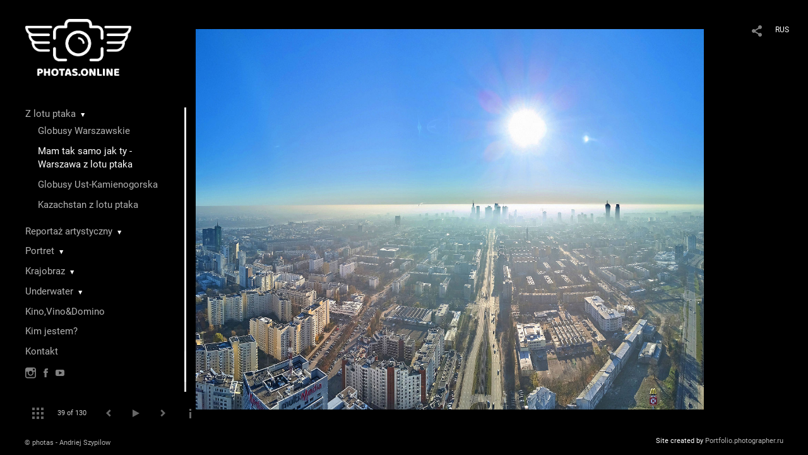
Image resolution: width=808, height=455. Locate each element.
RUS (782, 29)
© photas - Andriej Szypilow (67, 443)
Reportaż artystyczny (68, 231)
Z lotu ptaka (50, 113)
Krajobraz (45, 271)
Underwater (49, 291)
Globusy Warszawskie (84, 130)
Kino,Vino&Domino (65, 311)
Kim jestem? (51, 331)
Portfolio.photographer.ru (744, 441)
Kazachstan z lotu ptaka (88, 204)
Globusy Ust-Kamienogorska (98, 184)
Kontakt (41, 351)
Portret (39, 251)
